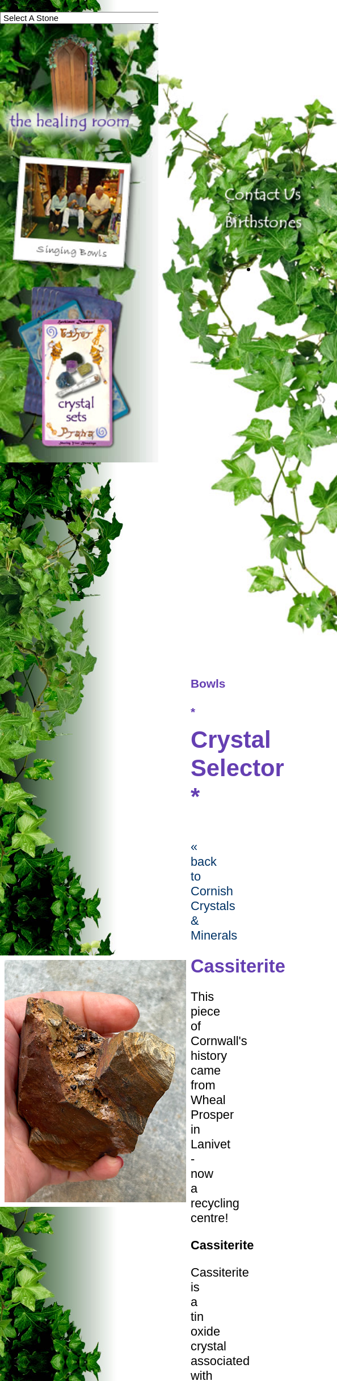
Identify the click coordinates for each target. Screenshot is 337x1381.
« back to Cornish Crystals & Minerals (214, 891)
